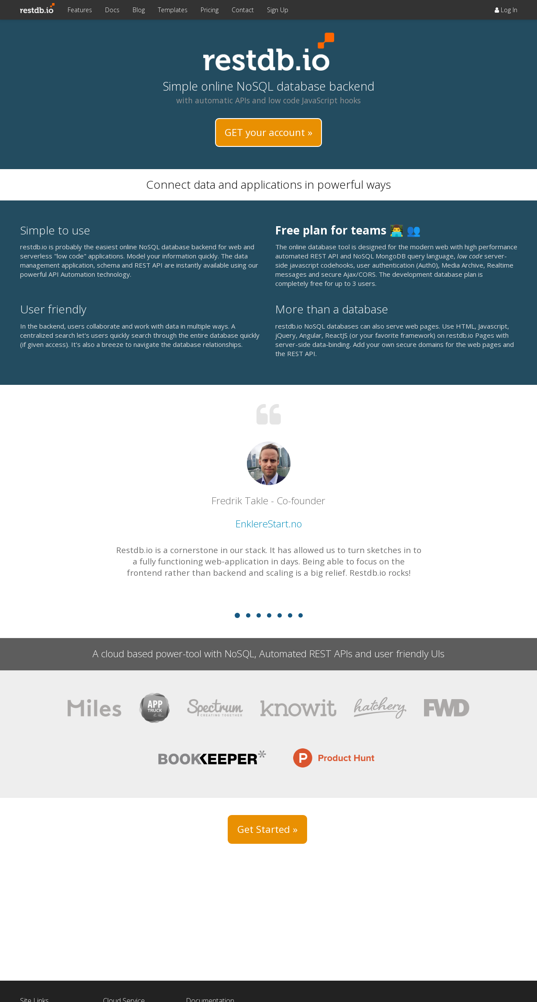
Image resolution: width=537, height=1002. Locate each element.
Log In (506, 10)
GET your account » (268, 132)
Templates (173, 10)
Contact (243, 10)
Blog (139, 10)
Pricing (210, 10)
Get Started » (267, 829)
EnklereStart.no (269, 523)
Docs (112, 10)
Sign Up (277, 10)
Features (80, 10)
